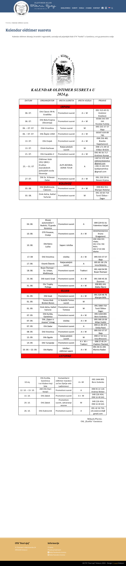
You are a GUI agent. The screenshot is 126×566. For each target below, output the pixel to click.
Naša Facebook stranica (57, 552)
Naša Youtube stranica (56, 555)
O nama (50, 547)
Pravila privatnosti (54, 550)
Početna (8, 23)
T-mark (115, 563)
